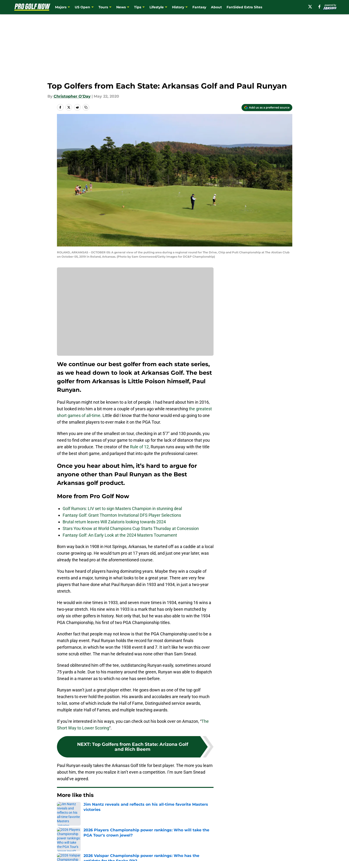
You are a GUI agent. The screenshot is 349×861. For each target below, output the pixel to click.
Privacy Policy (132, 851)
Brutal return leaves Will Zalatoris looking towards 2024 (114, 521)
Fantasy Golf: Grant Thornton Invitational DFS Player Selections (122, 515)
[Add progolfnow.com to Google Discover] (267, 107)
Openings (128, 842)
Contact (171, 842)
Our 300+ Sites (229, 842)
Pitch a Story (68, 851)
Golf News (81, 809)
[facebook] (319, 7)
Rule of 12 (139, 446)
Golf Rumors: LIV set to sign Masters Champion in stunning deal (122, 508)
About (216, 7)
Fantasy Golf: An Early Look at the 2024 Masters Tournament (120, 535)
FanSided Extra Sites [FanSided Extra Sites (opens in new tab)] (244, 7)
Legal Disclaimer (277, 851)
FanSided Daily (276, 842)
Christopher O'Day (72, 96)
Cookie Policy (227, 851)
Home (62, 809)
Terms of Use (177, 851)
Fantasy (199, 7)
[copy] (86, 107)
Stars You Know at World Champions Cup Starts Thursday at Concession (131, 528)
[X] (310, 7)
